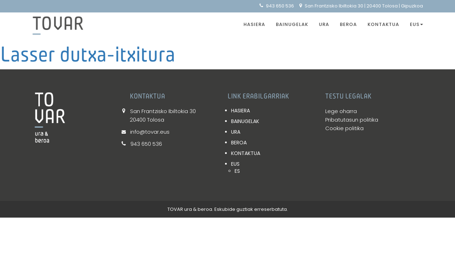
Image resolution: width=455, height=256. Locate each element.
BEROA (348, 24)
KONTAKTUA (383, 24)
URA (324, 24)
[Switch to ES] (276, 171)
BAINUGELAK (292, 24)
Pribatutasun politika (351, 119)
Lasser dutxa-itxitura (87, 54)
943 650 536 (276, 5)
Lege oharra (341, 111)
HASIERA (254, 24)
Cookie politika (344, 128)
